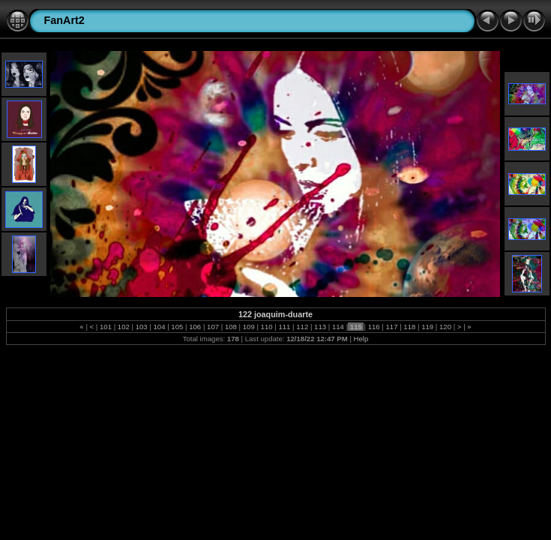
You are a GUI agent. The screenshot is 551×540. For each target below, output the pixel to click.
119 (428, 326)
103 (141, 326)
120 (445, 326)
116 (374, 326)
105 (177, 326)
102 (123, 326)
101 (105, 326)
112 (302, 326)
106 (195, 326)
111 (284, 326)
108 (230, 326)
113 (320, 326)
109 (248, 326)
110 (266, 326)
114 (338, 326)
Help (361, 338)
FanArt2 (64, 20)
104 (159, 326)
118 (410, 326)
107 (212, 326)
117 (392, 326)
